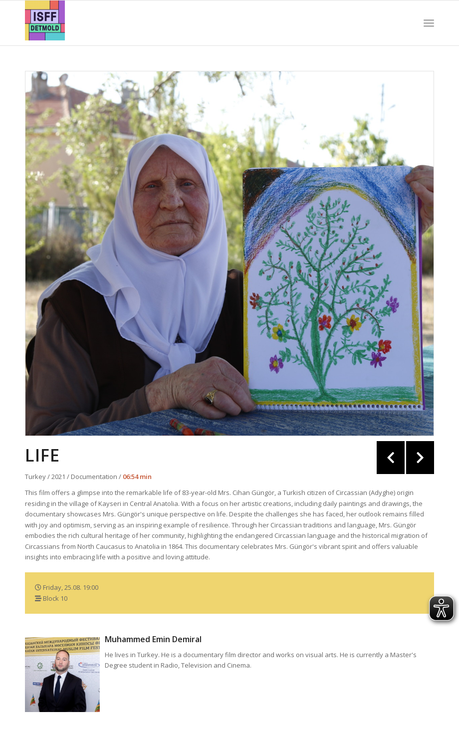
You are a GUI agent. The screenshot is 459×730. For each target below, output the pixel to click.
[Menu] (429, 22)
